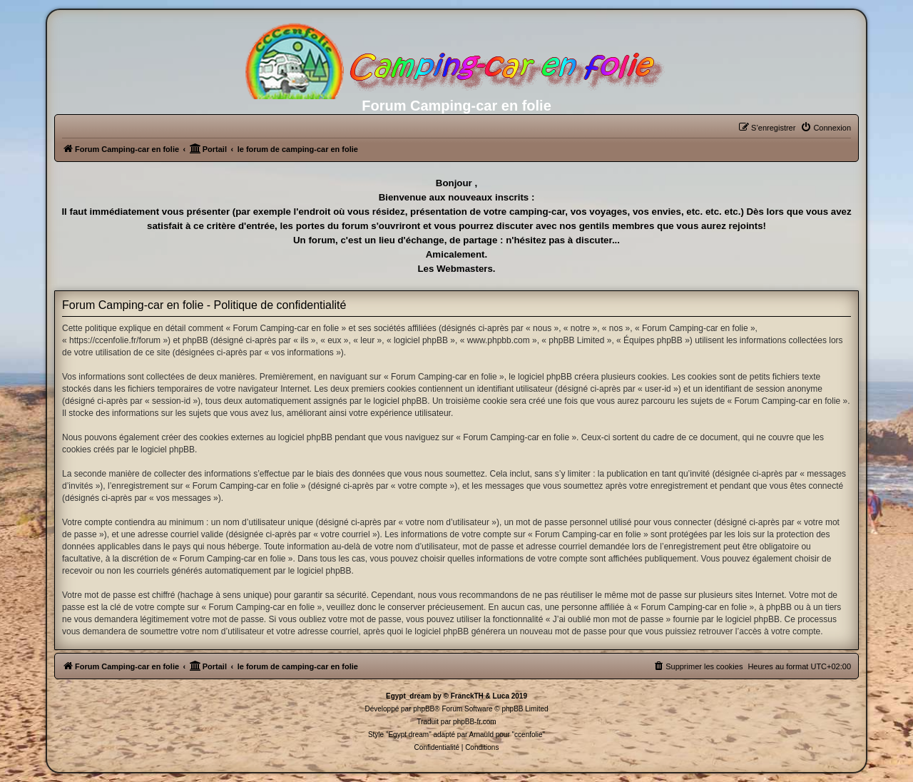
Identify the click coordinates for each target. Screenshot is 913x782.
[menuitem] (825, 127)
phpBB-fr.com (474, 722)
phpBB (423, 709)
